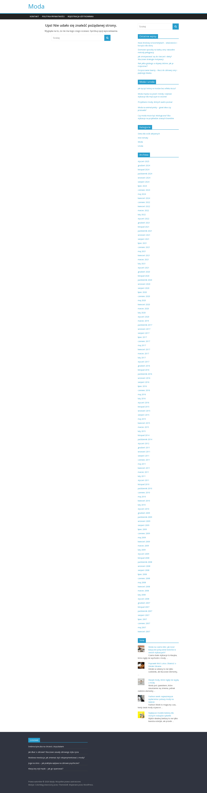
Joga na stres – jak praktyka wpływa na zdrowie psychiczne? (53, 763)
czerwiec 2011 (144, 460)
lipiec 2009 (142, 529)
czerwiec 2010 (144, 492)
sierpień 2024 (143, 182)
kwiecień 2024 (144, 198)
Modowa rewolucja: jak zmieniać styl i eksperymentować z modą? (56, 757)
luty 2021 (142, 263)
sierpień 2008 (143, 570)
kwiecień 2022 (144, 206)
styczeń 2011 (143, 480)
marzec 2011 (143, 472)
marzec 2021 (143, 259)
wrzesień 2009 (144, 521)
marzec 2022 (143, 210)
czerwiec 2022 (144, 202)
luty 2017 (142, 357)
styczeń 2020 (143, 316)
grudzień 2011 (144, 447)
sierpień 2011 (143, 455)
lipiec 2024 (142, 186)
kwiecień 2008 (144, 586)
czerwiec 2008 (144, 578)
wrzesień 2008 (144, 566)
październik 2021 (145, 231)
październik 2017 (145, 325)
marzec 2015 (143, 427)
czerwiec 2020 (144, 296)
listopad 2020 (143, 276)
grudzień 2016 (144, 366)
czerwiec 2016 (144, 390)
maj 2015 (142, 419)
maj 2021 (142, 251)
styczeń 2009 (143, 554)
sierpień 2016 (143, 382)
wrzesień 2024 (144, 177)
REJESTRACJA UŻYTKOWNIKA (80, 16)
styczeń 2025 (143, 161)
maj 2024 (142, 194)
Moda (36, 6)
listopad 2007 (143, 607)
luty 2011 (142, 476)
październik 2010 (145, 488)
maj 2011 (142, 464)
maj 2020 (142, 300)
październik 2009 (145, 517)
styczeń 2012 (143, 443)
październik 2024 (145, 173)
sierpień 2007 (143, 615)
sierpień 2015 (143, 415)
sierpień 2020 (143, 288)
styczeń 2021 (143, 267)
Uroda (140, 146)
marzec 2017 (143, 353)
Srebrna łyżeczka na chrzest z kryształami (46, 746)
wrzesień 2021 (144, 235)
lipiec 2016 (142, 386)
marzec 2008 (143, 590)
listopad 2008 (143, 558)
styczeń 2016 (143, 402)
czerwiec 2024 (144, 190)
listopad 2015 (143, 406)
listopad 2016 (143, 370)
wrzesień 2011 (144, 451)
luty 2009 (142, 549)
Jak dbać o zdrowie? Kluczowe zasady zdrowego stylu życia (53, 752)
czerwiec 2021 (144, 247)
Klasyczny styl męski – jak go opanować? (45, 768)
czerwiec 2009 (144, 533)
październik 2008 (145, 562)
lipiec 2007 (142, 619)
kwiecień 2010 (144, 500)
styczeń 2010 (143, 509)
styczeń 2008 (143, 599)
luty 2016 (142, 398)
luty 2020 (142, 312)
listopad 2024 (143, 169)
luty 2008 (142, 594)
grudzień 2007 (144, 603)
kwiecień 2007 (144, 631)
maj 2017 (142, 345)
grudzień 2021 (144, 222)
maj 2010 (142, 496)
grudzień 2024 (144, 165)
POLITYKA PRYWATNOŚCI (53, 16)
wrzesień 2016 (144, 378)
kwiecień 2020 (144, 304)
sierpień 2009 (143, 525)
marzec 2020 (143, 308)
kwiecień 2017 (144, 349)
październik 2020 (145, 280)
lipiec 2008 (142, 574)
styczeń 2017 (143, 361)
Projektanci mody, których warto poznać (155, 102)
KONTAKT (34, 16)
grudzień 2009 (144, 513)
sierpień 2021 (143, 239)
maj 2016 (142, 394)
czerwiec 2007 (144, 623)
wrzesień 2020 (144, 284)
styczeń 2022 (143, 218)
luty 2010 (142, 505)
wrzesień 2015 (144, 410)
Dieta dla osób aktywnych (149, 133)
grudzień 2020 (144, 271)
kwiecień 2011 (144, 468)
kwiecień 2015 (144, 423)
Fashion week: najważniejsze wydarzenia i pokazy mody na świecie (161, 699)
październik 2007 (145, 611)
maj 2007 (142, 627)
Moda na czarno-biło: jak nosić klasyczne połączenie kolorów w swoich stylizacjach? (162, 650)
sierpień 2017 (143, 333)
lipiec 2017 (142, 337)
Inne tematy (143, 137)
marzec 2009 (143, 545)
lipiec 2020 (142, 292)
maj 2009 (142, 537)
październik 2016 (145, 374)
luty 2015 (142, 431)
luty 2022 (142, 214)
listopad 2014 (143, 435)
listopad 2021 (143, 227)
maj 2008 (142, 582)
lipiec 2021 (142, 243)
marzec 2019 (143, 321)
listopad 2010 (143, 484)
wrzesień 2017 (144, 329)
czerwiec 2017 (144, 341)
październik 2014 (145, 439)
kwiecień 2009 (144, 541)
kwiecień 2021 (144, 255)
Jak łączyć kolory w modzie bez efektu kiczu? (157, 88)
